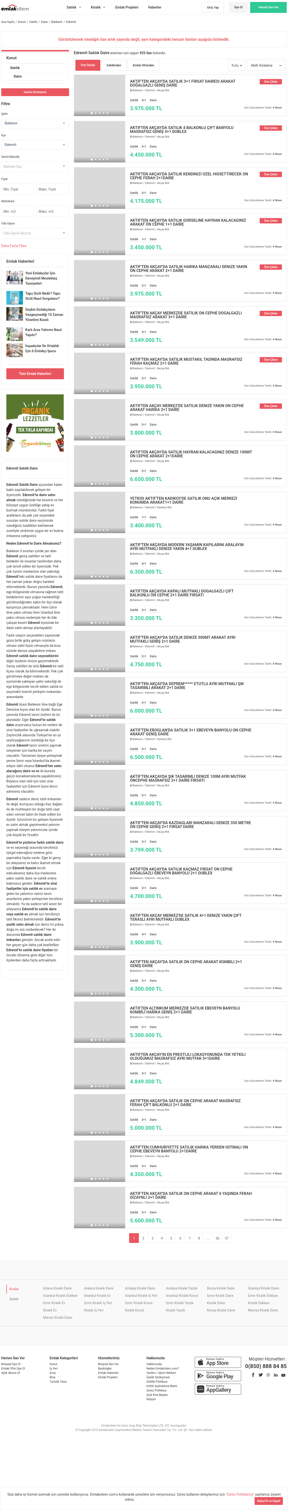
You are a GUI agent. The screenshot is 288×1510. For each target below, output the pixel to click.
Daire (18, 76)
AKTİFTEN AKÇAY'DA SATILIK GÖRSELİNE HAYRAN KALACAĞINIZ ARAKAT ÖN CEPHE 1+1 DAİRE (188, 222)
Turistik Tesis (58, 1381)
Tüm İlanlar (88, 65)
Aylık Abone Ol (10, 1373)
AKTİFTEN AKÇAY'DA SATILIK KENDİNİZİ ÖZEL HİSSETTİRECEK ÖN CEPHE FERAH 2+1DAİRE (189, 176)
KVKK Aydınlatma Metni (161, 1386)
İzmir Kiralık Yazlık (180, 1303)
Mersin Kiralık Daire (57, 1318)
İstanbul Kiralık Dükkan (60, 1296)
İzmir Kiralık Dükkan (263, 1296)
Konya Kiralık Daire (221, 1310)
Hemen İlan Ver (268, 7)
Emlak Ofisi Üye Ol (13, 1368)
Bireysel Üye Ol (11, 1364)
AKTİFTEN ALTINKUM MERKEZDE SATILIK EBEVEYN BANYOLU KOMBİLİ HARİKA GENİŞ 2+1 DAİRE (185, 1010)
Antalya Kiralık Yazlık (181, 1288)
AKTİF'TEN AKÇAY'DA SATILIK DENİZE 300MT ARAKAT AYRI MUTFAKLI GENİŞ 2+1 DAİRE (183, 639)
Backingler (105, 1368)
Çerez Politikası (156, 1390)
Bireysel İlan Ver (108, 1364)
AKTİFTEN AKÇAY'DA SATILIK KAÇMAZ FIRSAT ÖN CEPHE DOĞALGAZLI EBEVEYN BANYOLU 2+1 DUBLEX (181, 871)
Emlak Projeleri (108, 1377)
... (208, 1238)
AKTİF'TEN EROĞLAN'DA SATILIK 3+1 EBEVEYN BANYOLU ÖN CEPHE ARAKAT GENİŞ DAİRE (190, 732)
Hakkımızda (154, 1364)
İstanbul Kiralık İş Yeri (141, 1296)
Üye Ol (238, 7)
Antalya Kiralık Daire (140, 1288)
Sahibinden (114, 65)
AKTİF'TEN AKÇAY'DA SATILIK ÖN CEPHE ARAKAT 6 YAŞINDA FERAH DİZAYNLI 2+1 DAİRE (191, 1196)
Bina (52, 1377)
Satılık (15, 68)
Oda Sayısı (8, 223)
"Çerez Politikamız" (240, 1494)
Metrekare (7, 201)
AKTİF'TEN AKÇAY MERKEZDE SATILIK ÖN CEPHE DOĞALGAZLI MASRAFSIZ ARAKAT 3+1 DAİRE (186, 315)
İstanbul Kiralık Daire (263, 1288)
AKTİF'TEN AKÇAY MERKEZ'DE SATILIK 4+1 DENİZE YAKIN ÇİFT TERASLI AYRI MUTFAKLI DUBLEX (186, 917)
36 (217, 1238)
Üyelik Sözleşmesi (158, 1377)
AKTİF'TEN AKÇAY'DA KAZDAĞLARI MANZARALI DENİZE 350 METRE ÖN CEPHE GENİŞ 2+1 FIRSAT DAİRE (190, 825)
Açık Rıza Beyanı (157, 1395)
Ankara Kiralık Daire (98, 1288)
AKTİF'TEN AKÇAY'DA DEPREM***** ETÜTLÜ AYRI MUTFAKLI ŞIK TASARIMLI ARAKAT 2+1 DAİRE (187, 686)
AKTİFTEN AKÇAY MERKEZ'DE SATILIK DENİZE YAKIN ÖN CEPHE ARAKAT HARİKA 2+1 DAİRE (187, 408)
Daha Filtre (13, 246)
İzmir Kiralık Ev (54, 1303)
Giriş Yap (213, 7)
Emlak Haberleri (108, 1373)
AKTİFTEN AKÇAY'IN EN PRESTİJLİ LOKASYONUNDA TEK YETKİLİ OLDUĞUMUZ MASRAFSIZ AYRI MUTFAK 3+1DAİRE (188, 1056)
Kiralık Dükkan (258, 1303)
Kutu (235, 65)
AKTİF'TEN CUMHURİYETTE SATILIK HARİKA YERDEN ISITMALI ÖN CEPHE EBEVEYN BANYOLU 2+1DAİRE (189, 1149)
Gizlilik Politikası (157, 1381)
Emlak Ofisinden (143, 65)
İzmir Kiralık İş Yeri (98, 1303)
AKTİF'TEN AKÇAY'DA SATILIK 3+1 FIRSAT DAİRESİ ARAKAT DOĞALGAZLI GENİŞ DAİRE (183, 83)
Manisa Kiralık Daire (263, 1310)
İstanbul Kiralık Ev (97, 1296)
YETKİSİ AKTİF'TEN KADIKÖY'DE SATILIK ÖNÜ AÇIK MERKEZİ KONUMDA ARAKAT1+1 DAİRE (183, 500)
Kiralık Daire (216, 1303)
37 (227, 1238)
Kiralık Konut (134, 1310)
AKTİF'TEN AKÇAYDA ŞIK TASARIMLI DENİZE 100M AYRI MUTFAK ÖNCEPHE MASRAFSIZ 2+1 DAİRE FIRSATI (188, 778)
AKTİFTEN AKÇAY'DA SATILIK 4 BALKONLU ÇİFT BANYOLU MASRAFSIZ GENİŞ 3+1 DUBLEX (182, 130)
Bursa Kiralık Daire (221, 1288)
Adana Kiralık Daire (57, 1288)
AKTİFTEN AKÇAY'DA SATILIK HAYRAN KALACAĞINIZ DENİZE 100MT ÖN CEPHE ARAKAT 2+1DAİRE (191, 454)
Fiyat (4, 179)
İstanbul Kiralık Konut (182, 1296)
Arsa (53, 1373)
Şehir (4, 114)
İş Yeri (54, 1368)
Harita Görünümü (35, 92)
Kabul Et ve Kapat (268, 1501)
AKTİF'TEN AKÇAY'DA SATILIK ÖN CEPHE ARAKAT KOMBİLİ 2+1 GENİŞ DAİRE (186, 964)
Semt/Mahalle (10, 157)
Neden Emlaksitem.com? (162, 1368)
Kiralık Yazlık (175, 1310)
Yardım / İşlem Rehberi (161, 1373)
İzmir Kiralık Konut (139, 1303)
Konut (11, 58)
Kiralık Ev (50, 1310)
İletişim (151, 1399)
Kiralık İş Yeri (93, 1310)
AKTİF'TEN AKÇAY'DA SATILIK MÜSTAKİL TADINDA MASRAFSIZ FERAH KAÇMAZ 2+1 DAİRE (186, 361)
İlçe (3, 135)
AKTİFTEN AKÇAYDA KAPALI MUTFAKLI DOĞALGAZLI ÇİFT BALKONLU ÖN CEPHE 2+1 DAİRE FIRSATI (182, 593)
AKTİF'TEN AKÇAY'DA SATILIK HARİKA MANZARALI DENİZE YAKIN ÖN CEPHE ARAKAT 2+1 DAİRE (188, 269)
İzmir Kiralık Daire (220, 1296)
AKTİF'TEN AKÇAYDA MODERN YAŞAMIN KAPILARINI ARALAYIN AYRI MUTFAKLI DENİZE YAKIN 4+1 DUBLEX (187, 547)
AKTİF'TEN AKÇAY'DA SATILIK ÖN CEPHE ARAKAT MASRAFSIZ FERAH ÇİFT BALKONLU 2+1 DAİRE (185, 1103)
